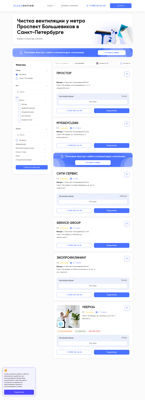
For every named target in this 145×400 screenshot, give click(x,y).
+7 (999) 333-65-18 (74, 352)
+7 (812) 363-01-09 (74, 211)
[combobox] (83, 63)
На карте (126, 63)
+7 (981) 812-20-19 (74, 145)
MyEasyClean (67, 123)
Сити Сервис (67, 173)
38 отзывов (77, 263)
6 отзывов (76, 228)
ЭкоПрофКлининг (71, 257)
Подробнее (112, 111)
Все (17, 97)
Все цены (92, 102)
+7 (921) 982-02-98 (74, 111)
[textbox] (82, 63)
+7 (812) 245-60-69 (74, 295)
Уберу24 (88, 307)
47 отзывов (102, 312)
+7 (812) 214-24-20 (96, 6)
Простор (64, 73)
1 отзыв (75, 179)
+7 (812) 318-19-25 (74, 245)
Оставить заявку (111, 53)
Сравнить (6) (103, 63)
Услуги (49, 6)
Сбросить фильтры (31, 167)
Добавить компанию (69, 6)
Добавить (120, 5)
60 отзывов (77, 128)
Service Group (69, 223)
